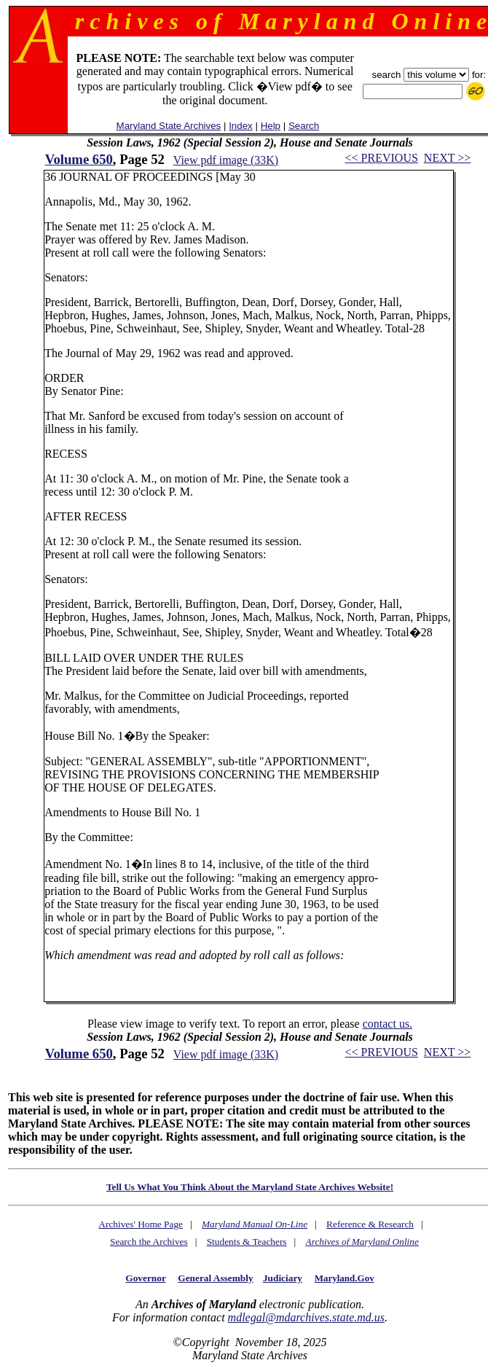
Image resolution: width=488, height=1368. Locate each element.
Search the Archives (149, 1241)
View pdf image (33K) (225, 160)
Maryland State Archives (169, 125)
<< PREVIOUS (381, 158)
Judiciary (282, 1278)
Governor (145, 1278)
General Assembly (215, 1278)
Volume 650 (79, 159)
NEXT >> (447, 158)
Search (303, 125)
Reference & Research (370, 1224)
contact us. (387, 1023)
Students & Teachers (247, 1241)
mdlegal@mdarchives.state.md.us (306, 1317)
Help (270, 125)
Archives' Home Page (140, 1224)
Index (241, 125)
